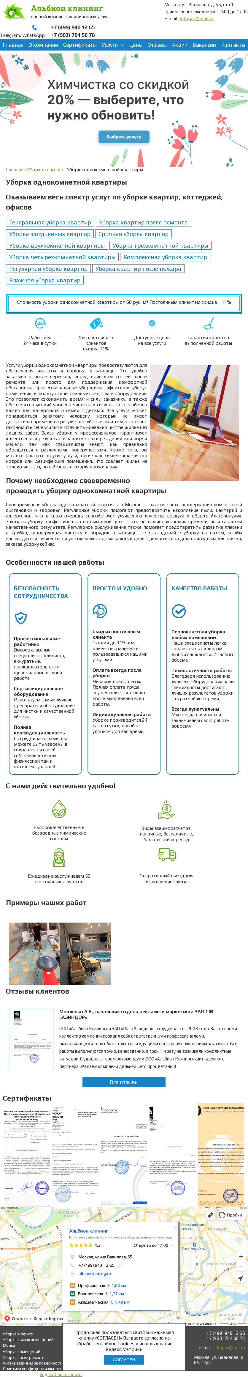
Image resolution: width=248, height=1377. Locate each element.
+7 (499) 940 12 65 (73, 27)
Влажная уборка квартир (44, 280)
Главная (13, 45)
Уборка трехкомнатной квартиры (160, 245)
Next (231, 952)
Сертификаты (80, 45)
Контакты (233, 45)
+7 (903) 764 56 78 (73, 35)
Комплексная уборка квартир (165, 257)
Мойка (9, 1345)
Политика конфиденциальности (33, 1368)
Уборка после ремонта (24, 1357)
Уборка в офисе (18, 1334)
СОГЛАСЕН (124, 1359)
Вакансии (204, 45)
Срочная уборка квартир (133, 233)
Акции (179, 45)
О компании (43, 45)
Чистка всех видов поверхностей (34, 1363)
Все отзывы (124, 1082)
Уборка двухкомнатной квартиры (57, 245)
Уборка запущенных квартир (49, 233)
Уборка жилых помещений (28, 1339)
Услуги (110, 45)
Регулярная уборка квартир (48, 268)
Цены (135, 45)
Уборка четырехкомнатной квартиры (62, 257)
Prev (16, 952)
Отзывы (157, 45)
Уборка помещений (21, 1351)
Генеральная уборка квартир (50, 222)
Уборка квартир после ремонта (143, 222)
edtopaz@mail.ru (196, 18)
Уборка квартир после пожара (138, 268)
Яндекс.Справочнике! (61, 1374)
